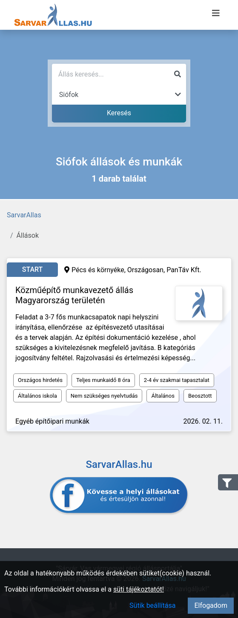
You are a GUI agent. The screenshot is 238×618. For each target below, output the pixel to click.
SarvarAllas (24, 215)
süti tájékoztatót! (138, 589)
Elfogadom (210, 605)
